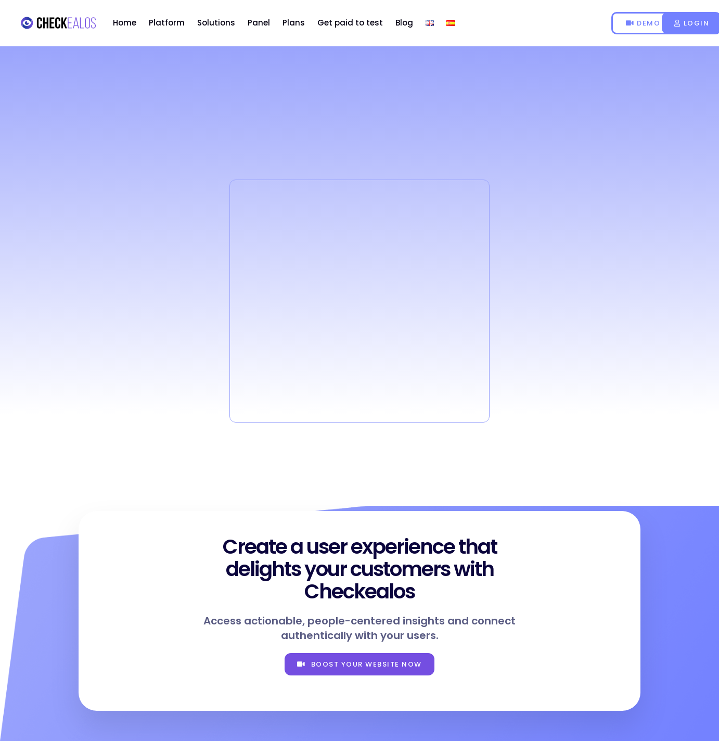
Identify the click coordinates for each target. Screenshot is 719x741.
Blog (404, 22)
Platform (167, 22)
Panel (259, 22)
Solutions (216, 22)
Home (124, 22)
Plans (294, 22)
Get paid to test (350, 22)
